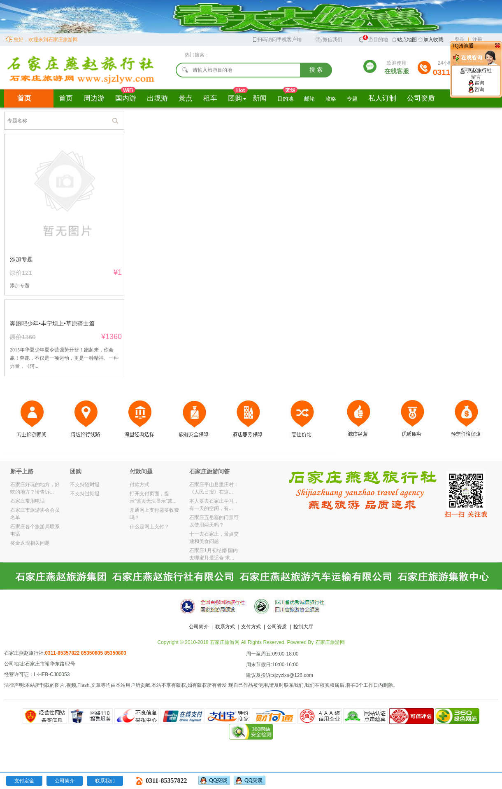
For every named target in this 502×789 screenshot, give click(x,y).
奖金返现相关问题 (30, 543)
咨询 (476, 83)
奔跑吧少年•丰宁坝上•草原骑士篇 (52, 323)
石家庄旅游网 (330, 642)
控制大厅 (303, 627)
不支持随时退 (85, 484)
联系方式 (225, 627)
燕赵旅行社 (476, 74)
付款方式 (139, 484)
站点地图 (407, 39)
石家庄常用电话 (27, 501)
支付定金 (24, 781)
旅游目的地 (373, 38)
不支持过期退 (85, 493)
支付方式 (251, 627)
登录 (460, 39)
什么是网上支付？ (149, 526)
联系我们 (105, 781)
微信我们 (328, 39)
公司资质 (277, 627)
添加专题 (21, 259)
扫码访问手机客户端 (277, 39)
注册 (477, 39)
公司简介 (199, 627)
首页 (24, 98)
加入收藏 (433, 39)
